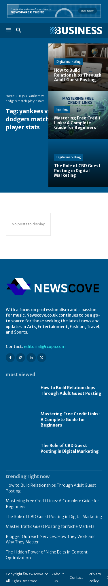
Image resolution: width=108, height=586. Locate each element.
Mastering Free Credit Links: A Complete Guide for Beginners (70, 419)
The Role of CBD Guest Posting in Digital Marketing (54, 516)
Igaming (62, 109)
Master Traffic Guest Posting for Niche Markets (50, 526)
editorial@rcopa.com (45, 346)
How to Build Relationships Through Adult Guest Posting (71, 390)
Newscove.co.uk (40, 574)
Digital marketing (68, 62)
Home (10, 96)
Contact (76, 577)
